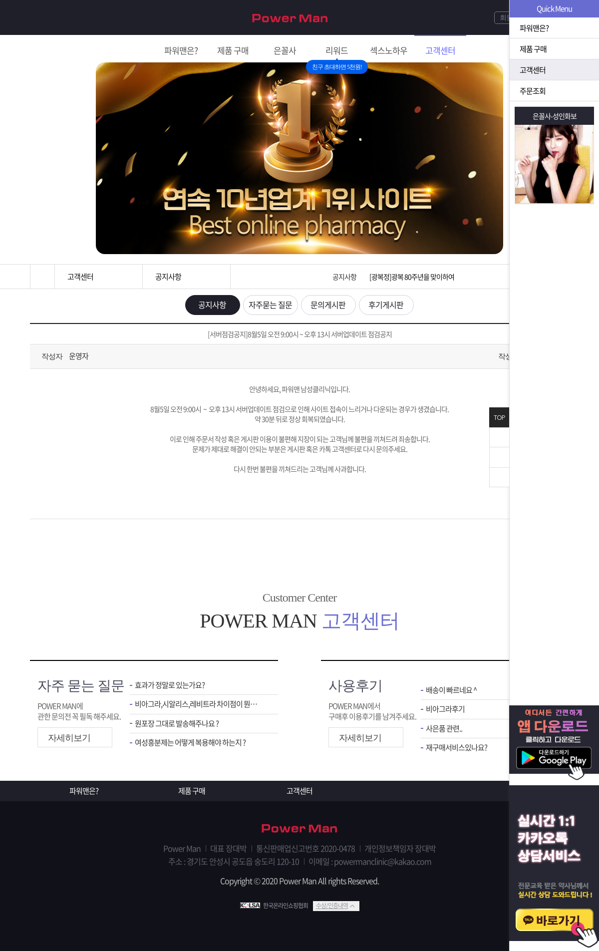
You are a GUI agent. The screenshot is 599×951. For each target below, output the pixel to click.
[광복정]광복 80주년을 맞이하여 (411, 277)
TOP (499, 417)
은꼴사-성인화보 (555, 116)
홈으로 (42, 277)
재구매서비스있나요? (456, 747)
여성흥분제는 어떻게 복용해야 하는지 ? (190, 742)
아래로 (499, 477)
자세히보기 (69, 738)
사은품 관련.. (444, 728)
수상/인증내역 (332, 905)
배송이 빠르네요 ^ (451, 690)
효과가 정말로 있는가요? (170, 685)
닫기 (499, 437)
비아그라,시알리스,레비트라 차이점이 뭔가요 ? (199, 704)
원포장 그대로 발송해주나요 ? (177, 723)
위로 (499, 457)
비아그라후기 (445, 709)
